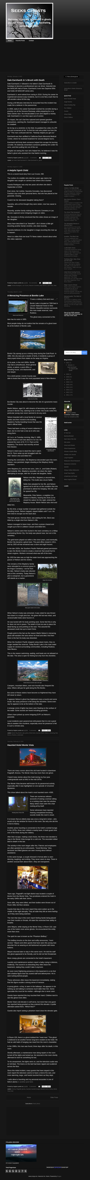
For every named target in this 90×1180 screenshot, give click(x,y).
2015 (67, 384)
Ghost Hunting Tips (69, 105)
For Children (67, 108)
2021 (67, 362)
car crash (14, 160)
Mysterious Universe (70, 464)
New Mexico (43, 285)
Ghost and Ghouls (69, 445)
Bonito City (15, 733)
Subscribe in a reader (70, 83)
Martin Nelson (45, 733)
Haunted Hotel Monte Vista (20, 745)
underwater (20, 735)
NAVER (66, 467)
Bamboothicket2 (69, 436)
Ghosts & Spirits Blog (70, 451)
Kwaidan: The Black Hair (71, 236)
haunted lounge (35, 1089)
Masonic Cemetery (34, 285)
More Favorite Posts (70, 98)
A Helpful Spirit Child (17, 170)
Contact (31, 40)
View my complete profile (71, 417)
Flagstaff (18, 1089)
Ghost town (32, 733)
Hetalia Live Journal (70, 454)
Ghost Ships (67, 114)
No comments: (33, 283)
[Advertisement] (33, 58)
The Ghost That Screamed (72, 212)
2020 (67, 374)
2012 (67, 392)
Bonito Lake (21, 733)
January (70, 365)
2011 (67, 395)
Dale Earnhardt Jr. (22, 160)
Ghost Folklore (68, 117)
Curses (66, 111)
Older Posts (54, 1097)
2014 (67, 387)
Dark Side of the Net (70, 439)
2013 (67, 389)
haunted (38, 733)
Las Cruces (25, 285)
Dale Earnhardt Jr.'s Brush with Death (26, 80)
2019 (67, 377)
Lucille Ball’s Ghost (69, 248)
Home (10, 40)
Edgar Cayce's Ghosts (70, 285)
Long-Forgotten (68, 457)
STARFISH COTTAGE (70, 476)
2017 (67, 379)
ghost (40, 160)
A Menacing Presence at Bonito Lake (25, 295)
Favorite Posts (20, 40)
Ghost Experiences (69, 448)
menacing (52, 733)
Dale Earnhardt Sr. (33, 160)
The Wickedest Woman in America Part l (71, 224)
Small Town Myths (69, 473)
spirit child (50, 285)
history (51, 1089)
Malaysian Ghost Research (72, 461)
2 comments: (33, 157)
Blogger (59, 1176)
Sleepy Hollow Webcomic (71, 470)
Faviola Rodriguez (17, 285)
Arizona (14, 1089)
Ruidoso (14, 735)
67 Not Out (67, 433)
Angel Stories (68, 102)
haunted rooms (44, 1089)
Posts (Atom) (36, 1103)
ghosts (23, 1089)
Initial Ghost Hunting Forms (72, 272)
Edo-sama (67, 442)
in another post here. (25, 1082)
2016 (67, 382)
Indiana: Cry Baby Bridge (71, 188)
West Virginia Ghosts (70, 479)
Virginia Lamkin (71, 412)
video (55, 285)
